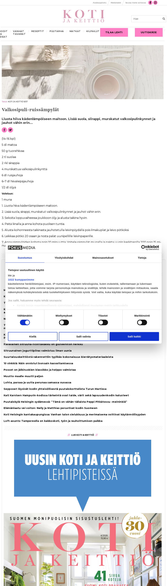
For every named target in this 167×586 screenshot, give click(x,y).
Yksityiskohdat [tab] (64, 257)
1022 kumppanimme (21, 279)
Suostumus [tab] (25, 257)
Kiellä (32, 336)
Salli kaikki (134, 336)
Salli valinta (83, 336)
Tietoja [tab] (142, 257)
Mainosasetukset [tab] (103, 257)
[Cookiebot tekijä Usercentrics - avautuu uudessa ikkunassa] (144, 247)
